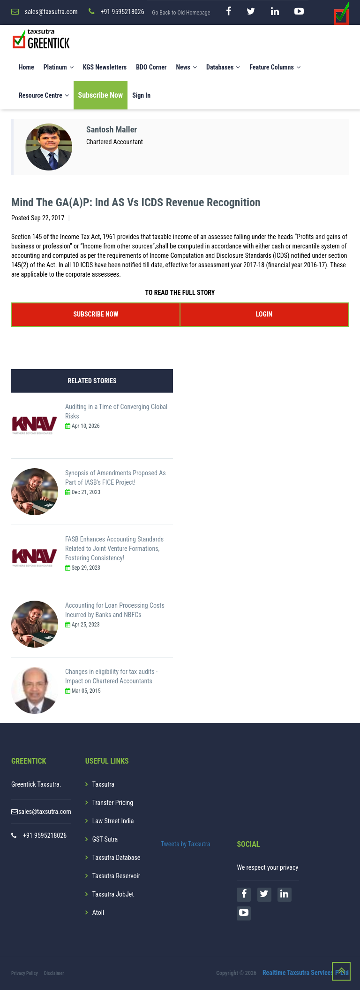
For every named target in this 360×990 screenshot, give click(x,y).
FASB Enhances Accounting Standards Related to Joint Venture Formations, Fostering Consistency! (114, 548)
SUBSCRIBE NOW (96, 314)
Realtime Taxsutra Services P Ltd (305, 972)
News (186, 67)
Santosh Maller (111, 129)
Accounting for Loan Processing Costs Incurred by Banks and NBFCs (115, 610)
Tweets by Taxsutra (185, 844)
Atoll (98, 912)
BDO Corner (151, 67)
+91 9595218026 (45, 835)
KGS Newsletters (105, 67)
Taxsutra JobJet (113, 894)
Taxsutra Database (116, 857)
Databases (223, 67)
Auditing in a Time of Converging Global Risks (116, 411)
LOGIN (264, 314)
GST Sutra (105, 839)
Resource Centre (44, 95)
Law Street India (113, 821)
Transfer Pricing (113, 802)
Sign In (141, 95)
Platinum (59, 67)
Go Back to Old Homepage (181, 12)
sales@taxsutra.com (44, 811)
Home (26, 67)
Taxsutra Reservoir (116, 876)
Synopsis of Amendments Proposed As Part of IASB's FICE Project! (115, 477)
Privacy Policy (24, 973)
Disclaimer (54, 973)
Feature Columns (274, 67)
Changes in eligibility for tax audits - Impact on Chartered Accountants (111, 676)
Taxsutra (103, 784)
